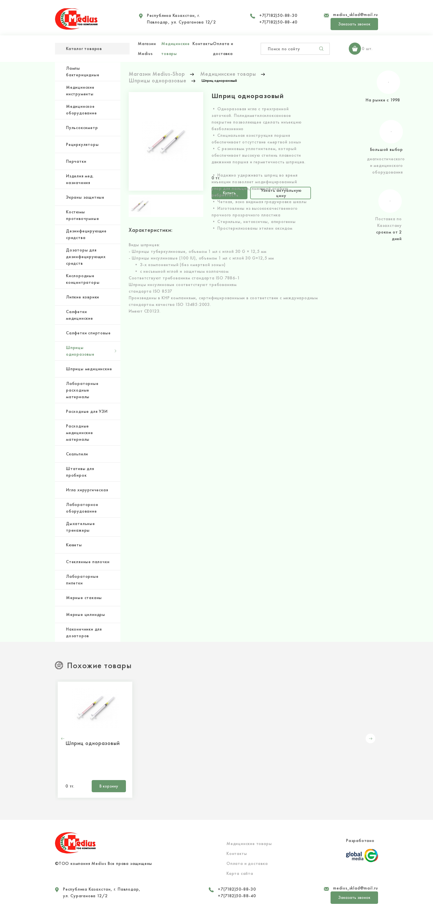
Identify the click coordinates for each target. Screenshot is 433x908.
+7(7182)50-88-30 (278, 15)
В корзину (108, 786)
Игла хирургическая (87, 490)
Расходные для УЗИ (87, 411)
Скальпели (77, 454)
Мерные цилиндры (85, 614)
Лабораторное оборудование (82, 508)
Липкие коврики (82, 297)
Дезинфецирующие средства (86, 234)
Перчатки (76, 161)
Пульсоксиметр (82, 127)
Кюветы (74, 545)
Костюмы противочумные (82, 215)
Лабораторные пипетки (82, 579)
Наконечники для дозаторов (84, 632)
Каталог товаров (84, 48)
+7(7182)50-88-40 (278, 22)
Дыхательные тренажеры (80, 527)
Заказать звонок (354, 24)
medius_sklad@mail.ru (355, 14)
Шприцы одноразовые (80, 351)
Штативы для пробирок (80, 472)
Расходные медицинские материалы (79, 432)
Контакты (202, 43)
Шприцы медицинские (89, 369)
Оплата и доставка (247, 863)
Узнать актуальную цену (281, 192)
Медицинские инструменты (80, 90)
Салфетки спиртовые (88, 333)
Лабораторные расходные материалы (82, 390)
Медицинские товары (249, 843)
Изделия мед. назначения (80, 179)
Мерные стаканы (84, 597)
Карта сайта (239, 873)
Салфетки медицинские (79, 315)
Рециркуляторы (82, 144)
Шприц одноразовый (92, 743)
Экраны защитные (85, 197)
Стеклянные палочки (87, 562)
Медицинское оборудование (81, 109)
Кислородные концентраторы (82, 279)
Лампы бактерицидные (82, 71)
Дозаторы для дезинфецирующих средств (86, 256)
